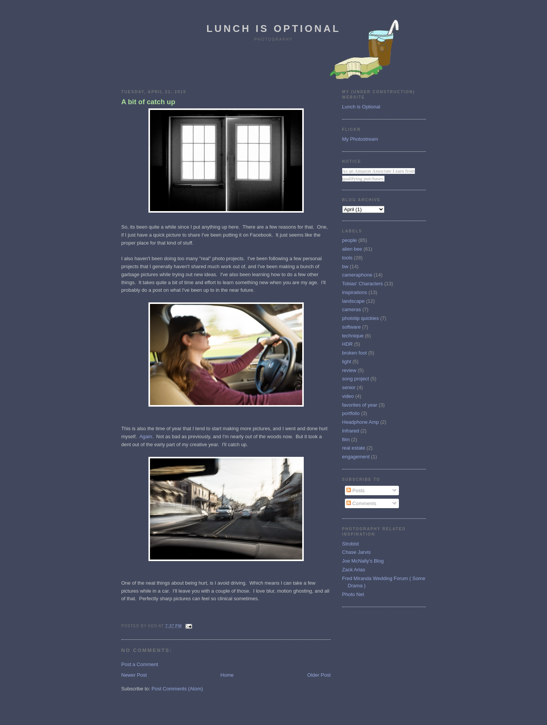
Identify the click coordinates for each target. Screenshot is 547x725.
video (348, 396)
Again (145, 436)
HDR (347, 344)
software (351, 327)
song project (355, 379)
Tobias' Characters (362, 283)
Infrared (350, 431)
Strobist (350, 544)
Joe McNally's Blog (363, 561)
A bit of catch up (148, 102)
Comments (361, 503)
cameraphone (357, 275)
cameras (351, 309)
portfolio (351, 413)
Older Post (318, 675)
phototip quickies (360, 318)
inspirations (354, 292)
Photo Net (353, 594)
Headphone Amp (360, 422)
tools (347, 258)
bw (345, 266)
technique (353, 336)
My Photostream (360, 139)
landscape (353, 301)
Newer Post (134, 675)
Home (227, 675)
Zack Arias (353, 569)
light (346, 361)
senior (349, 387)
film (346, 439)
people (349, 240)
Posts (355, 490)
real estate (353, 448)
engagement (356, 456)
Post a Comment (139, 664)
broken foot (354, 353)
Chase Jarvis (356, 552)
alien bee (352, 249)
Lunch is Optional (273, 28)
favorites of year (360, 405)
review (349, 370)
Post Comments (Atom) (177, 689)
